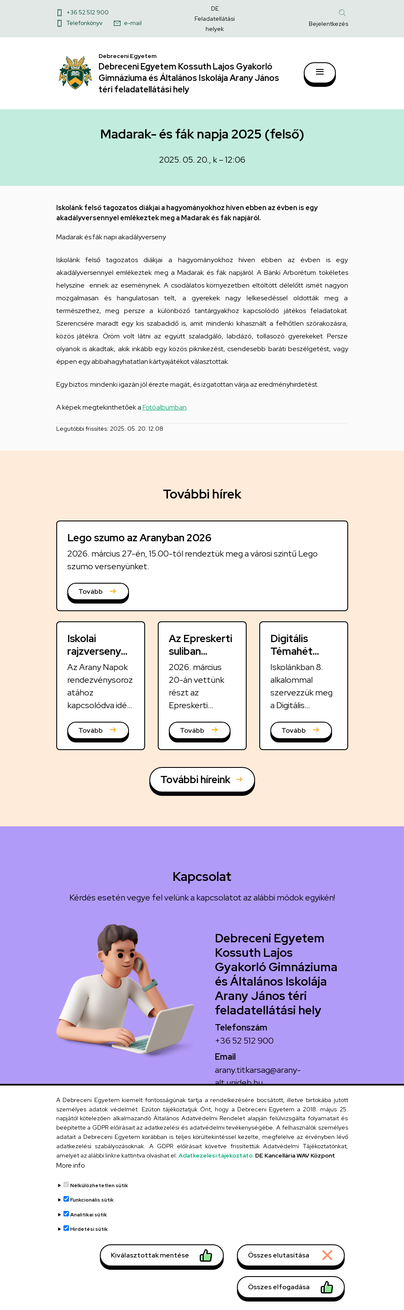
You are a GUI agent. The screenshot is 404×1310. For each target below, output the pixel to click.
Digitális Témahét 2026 (291, 652)
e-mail (133, 23)
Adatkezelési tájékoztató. (216, 1159)
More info (70, 1168)
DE (215, 8)
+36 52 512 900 (87, 12)
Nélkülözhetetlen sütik (99, 1188)
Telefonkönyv (84, 23)
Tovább (90, 592)
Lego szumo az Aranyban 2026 (139, 538)
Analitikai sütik (88, 1218)
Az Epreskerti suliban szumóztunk (200, 652)
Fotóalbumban (165, 407)
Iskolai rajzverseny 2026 (94, 652)
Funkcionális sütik (92, 1203)
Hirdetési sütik (89, 1232)
